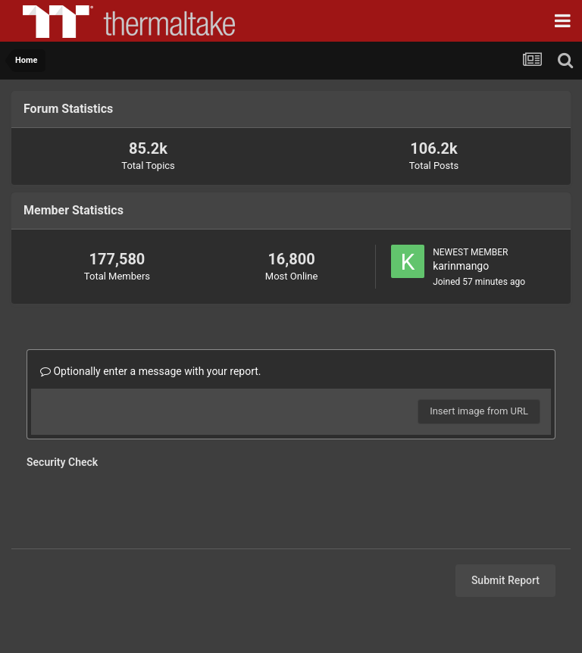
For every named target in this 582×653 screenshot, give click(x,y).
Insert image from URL (479, 411)
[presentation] (142, 503)
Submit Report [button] (505, 580)
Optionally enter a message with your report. (150, 371)
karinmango (461, 266)
